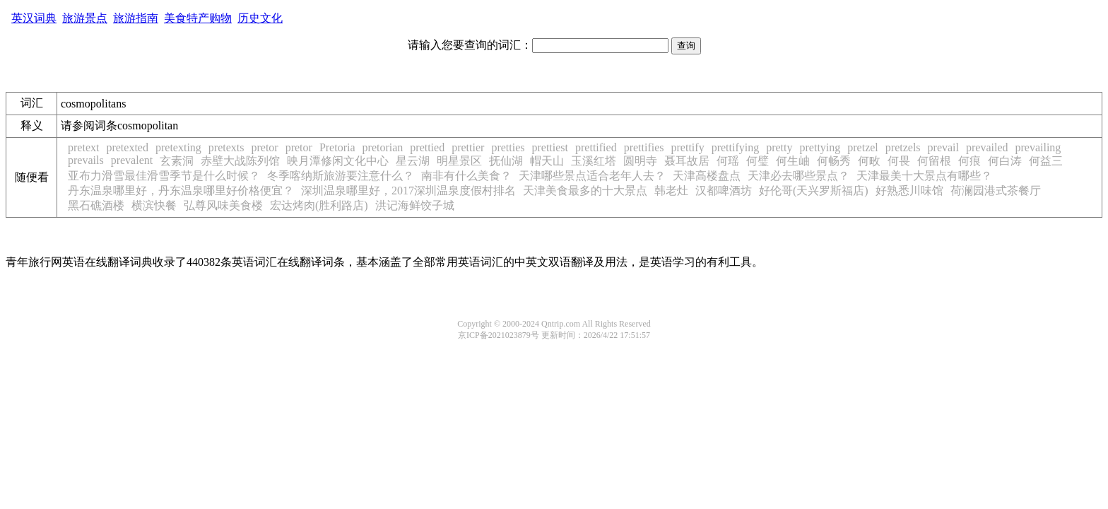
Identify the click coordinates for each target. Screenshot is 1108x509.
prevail (943, 147)
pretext (83, 147)
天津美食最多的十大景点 (585, 191)
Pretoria (337, 147)
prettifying (736, 147)
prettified (596, 147)
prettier (468, 147)
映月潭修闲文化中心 (338, 161)
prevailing (1038, 147)
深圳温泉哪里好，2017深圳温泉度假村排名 (408, 191)
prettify (688, 147)
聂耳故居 (686, 161)
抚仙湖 (506, 161)
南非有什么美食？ (466, 176)
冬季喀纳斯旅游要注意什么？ (340, 176)
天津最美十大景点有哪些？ (924, 176)
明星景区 (459, 161)
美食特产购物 (198, 18)
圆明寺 (640, 161)
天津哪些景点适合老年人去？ (592, 176)
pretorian (383, 147)
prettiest (549, 147)
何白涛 (1005, 161)
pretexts (226, 147)
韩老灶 (671, 191)
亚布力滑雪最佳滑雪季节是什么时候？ (164, 176)
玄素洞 (177, 161)
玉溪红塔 (593, 161)
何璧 (757, 161)
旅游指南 (135, 18)
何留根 (934, 161)
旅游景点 (84, 18)
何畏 (899, 161)
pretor (264, 147)
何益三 (1046, 161)
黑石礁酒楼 (96, 205)
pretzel (862, 147)
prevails (86, 160)
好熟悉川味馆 (909, 191)
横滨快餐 (154, 205)
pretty (779, 147)
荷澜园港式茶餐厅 (995, 191)
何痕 (969, 161)
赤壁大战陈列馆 (240, 161)
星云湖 (413, 161)
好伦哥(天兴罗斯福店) (813, 191)
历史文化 (260, 18)
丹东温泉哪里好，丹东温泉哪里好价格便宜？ (181, 191)
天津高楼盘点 (707, 176)
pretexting (178, 147)
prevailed (987, 147)
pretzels (903, 147)
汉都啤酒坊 (723, 191)
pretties (507, 147)
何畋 (869, 161)
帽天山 (547, 161)
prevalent (132, 160)
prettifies (644, 147)
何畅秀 (834, 161)
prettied (427, 147)
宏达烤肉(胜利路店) (319, 205)
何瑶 (728, 161)
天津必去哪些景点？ (798, 176)
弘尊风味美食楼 (223, 205)
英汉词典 (34, 18)
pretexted (127, 147)
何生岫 (793, 161)
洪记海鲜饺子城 (414, 205)
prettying (820, 147)
